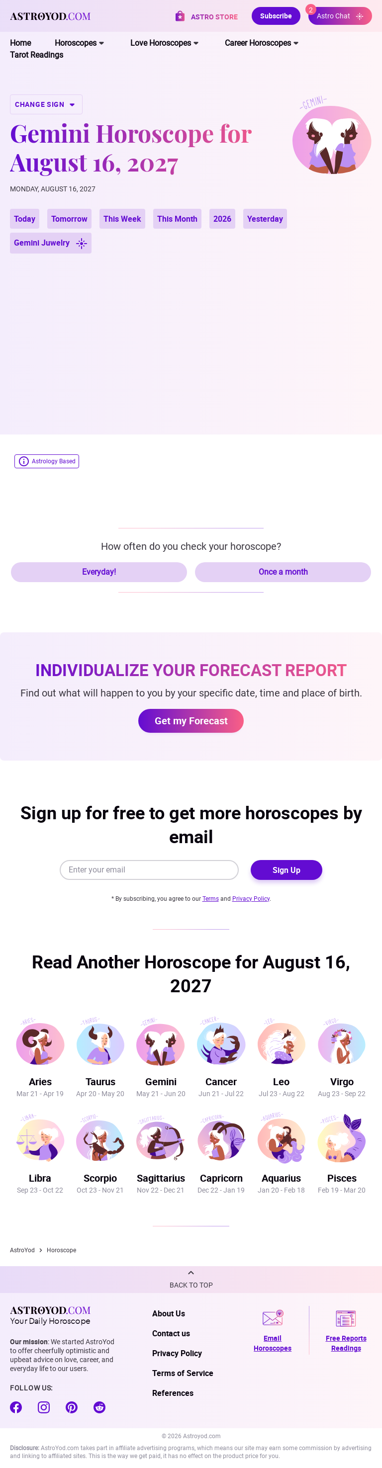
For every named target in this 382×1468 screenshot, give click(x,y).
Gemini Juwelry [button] (51, 243)
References (172, 1392)
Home (20, 43)
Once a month (283, 572)
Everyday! (99, 572)
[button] (191, 1279)
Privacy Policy (251, 898)
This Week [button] (122, 218)
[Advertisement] (191, 332)
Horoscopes (75, 43)
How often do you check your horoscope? (191, 546)
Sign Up (286, 869)
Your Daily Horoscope (50, 1315)
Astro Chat (336, 13)
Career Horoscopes (258, 43)
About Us (168, 1313)
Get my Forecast (191, 720)
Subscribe (276, 15)
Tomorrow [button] (69, 218)
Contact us (171, 1333)
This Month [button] (177, 218)
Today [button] (24, 218)
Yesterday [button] (265, 218)
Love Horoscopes (160, 43)
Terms (210, 898)
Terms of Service (182, 1373)
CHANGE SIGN (46, 104)
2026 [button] (222, 218)
